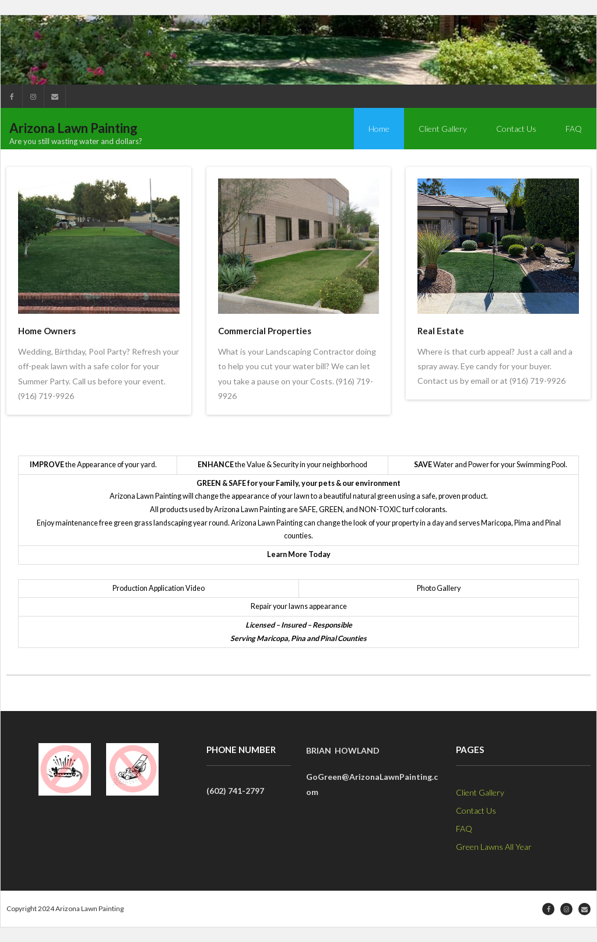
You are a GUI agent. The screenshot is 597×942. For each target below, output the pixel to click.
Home (378, 129)
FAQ (464, 829)
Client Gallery (480, 792)
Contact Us (476, 810)
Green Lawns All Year (494, 847)
